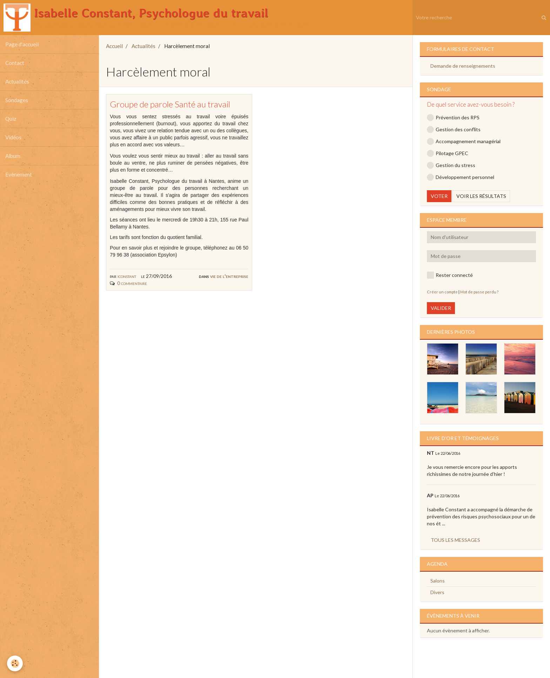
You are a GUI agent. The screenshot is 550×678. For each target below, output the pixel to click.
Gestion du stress (451, 165)
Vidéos (13, 137)
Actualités (17, 81)
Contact (14, 63)
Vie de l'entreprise (229, 276)
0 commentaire (132, 283)
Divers (437, 592)
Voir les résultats (481, 196)
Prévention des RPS (453, 117)
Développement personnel (460, 177)
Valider (441, 308)
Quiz (10, 118)
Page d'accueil (22, 44)
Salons (437, 581)
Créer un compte (442, 292)
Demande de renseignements (462, 66)
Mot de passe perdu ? (479, 292)
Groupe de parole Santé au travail (170, 104)
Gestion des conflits (454, 129)
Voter (439, 196)
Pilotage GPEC (447, 153)
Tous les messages (455, 540)
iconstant (127, 276)
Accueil (114, 46)
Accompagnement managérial (464, 141)
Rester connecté (450, 275)
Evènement (18, 174)
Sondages (16, 100)
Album (12, 156)
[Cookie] (15, 663)
